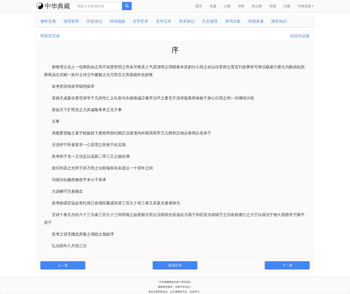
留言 (198, 6)
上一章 (63, 265)
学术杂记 (186, 21)
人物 (227, 6)
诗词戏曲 (117, 21)
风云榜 (257, 6)
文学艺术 (140, 21)
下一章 (287, 265)
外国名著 (256, 21)
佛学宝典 (48, 21)
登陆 (272, 6)
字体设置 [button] (306, 6)
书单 (241, 6)
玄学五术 (163, 21)
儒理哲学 (71, 21)
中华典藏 (53, 6)
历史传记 (94, 21)
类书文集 (233, 21)
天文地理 (210, 21)
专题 (213, 6)
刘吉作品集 (300, 36)
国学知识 (279, 21)
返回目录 (175, 265)
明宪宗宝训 (50, 36)
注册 (286, 6)
